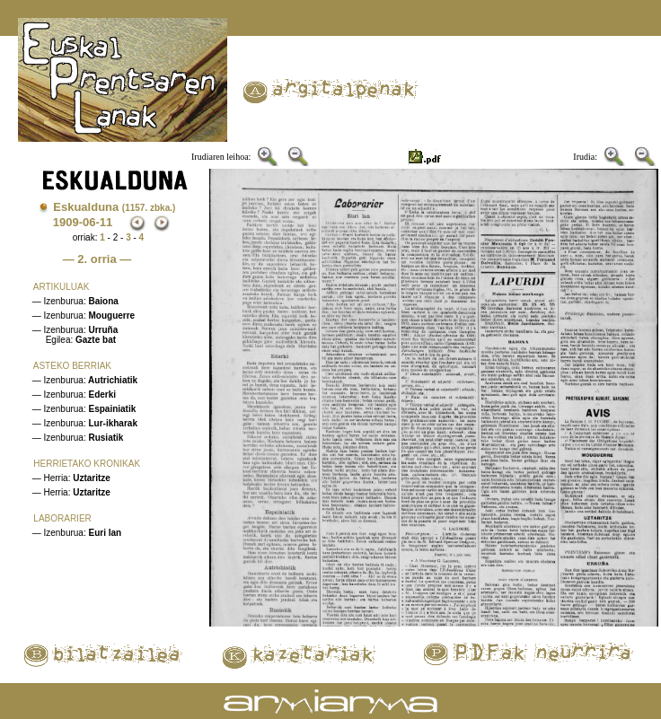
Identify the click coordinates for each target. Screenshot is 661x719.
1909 (66, 222)
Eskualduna (114, 207)
